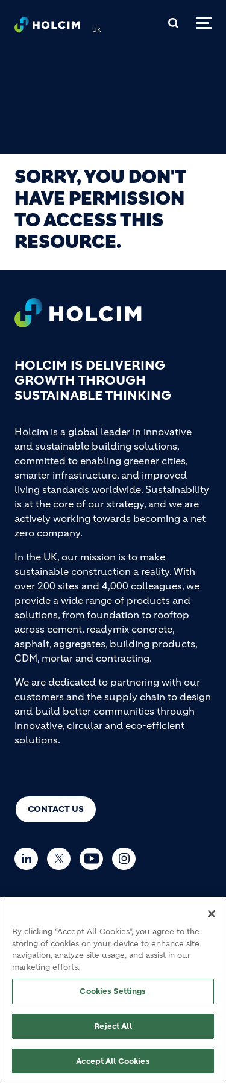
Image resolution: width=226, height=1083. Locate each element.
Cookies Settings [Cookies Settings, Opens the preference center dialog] (113, 998)
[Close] (211, 920)
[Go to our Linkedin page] (29, 859)
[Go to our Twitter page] (62, 859)
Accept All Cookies (112, 1067)
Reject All (112, 1032)
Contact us (56, 809)
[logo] (47, 28)
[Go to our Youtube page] (94, 859)
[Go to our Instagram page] (127, 859)
